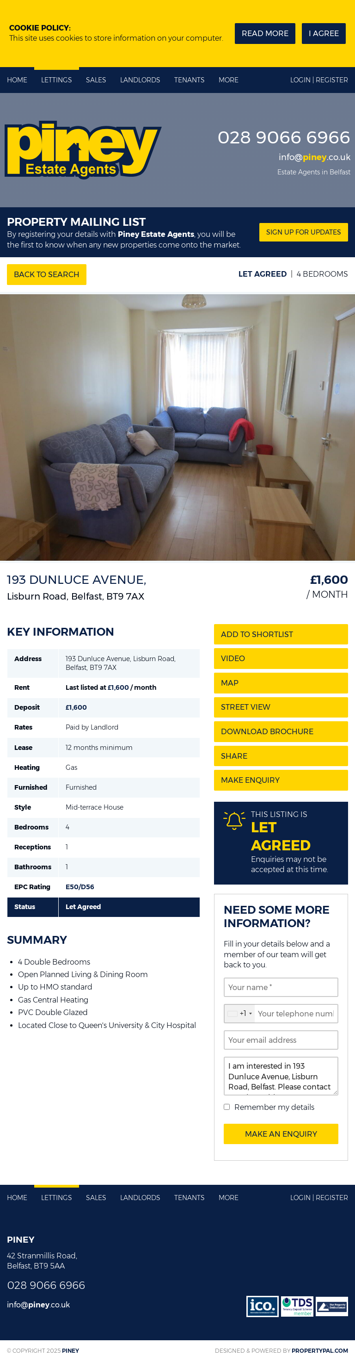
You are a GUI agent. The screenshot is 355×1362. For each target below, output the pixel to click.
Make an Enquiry (281, 1134)
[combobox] (239, 1013)
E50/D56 (80, 887)
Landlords (140, 80)
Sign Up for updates (303, 232)
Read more (265, 33)
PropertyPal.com (320, 1350)
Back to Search (47, 274)
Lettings (56, 80)
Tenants (189, 80)
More (229, 80)
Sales (96, 80)
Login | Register (319, 80)
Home (17, 80)
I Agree (324, 33)
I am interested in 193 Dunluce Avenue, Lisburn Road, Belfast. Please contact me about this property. (281, 1076)
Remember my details (274, 1107)
